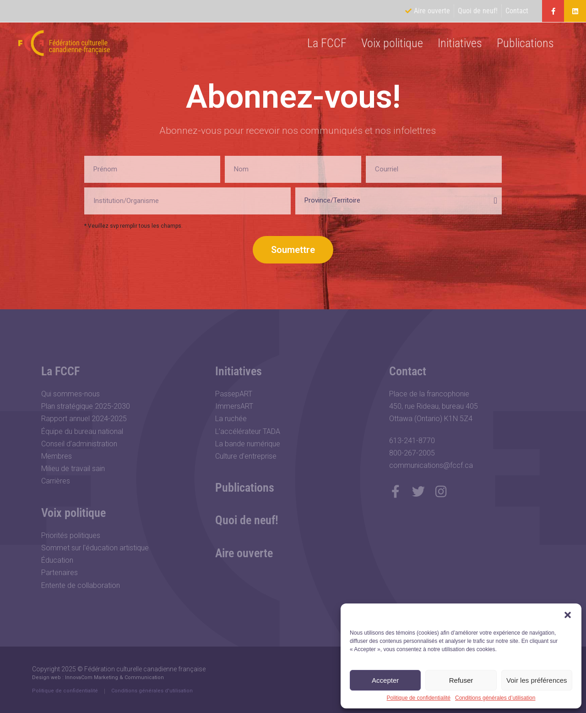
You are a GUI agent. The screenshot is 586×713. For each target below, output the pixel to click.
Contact (407, 371)
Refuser (461, 680)
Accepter (385, 680)
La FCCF (327, 43)
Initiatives (460, 43)
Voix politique (392, 43)
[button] (567, 615)
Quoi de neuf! (246, 520)
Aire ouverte (244, 553)
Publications (525, 43)
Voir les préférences (536, 680)
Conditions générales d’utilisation (495, 698)
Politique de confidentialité (418, 698)
